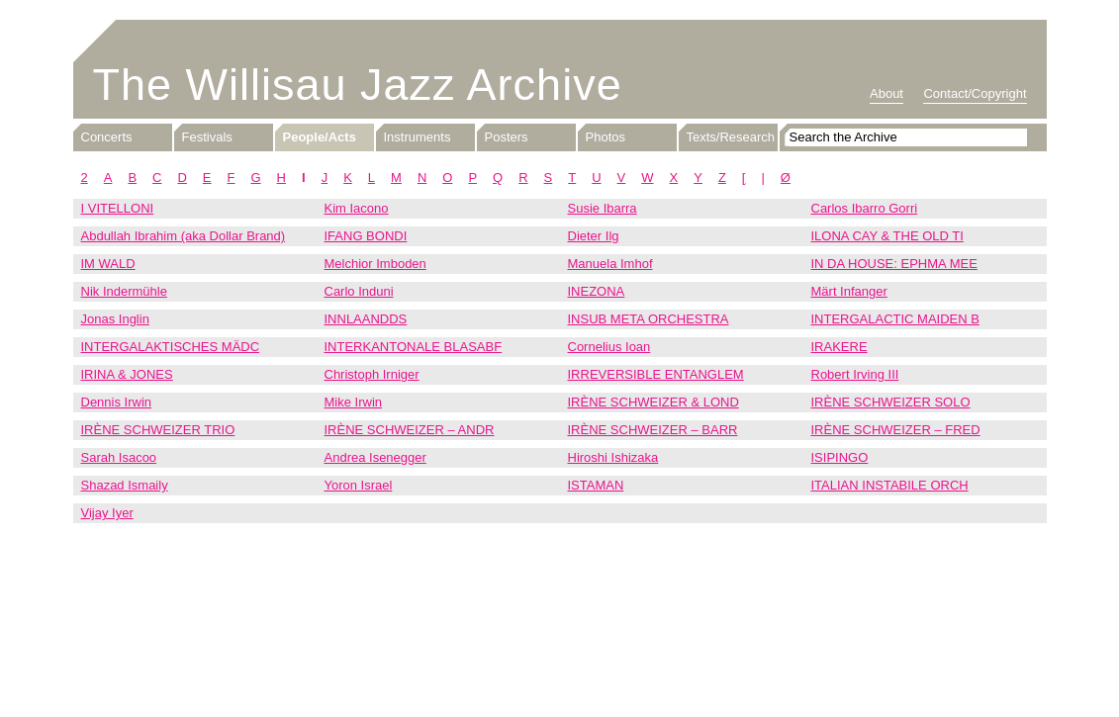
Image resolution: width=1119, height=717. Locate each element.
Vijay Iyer (107, 512)
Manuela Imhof (610, 263)
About (886, 93)
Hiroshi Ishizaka (613, 457)
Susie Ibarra (602, 208)
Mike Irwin (354, 402)
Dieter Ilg (593, 235)
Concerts (107, 137)
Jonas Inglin (115, 319)
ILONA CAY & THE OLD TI (887, 235)
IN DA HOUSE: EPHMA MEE (894, 263)
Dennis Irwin (116, 402)
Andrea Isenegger (375, 457)
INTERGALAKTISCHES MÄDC (170, 346)
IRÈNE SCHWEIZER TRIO (158, 429)
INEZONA (596, 291)
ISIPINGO (840, 457)
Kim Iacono (357, 208)
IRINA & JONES (127, 374)
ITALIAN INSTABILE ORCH (890, 485)
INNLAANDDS (366, 319)
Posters (506, 137)
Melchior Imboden (375, 263)
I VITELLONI (117, 208)
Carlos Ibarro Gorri (864, 208)
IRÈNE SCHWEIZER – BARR (653, 429)
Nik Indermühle (124, 291)
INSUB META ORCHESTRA (648, 319)
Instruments (417, 137)
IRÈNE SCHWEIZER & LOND (653, 402)
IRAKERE (839, 346)
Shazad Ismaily (124, 485)
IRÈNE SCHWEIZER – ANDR (410, 429)
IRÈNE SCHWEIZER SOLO (891, 402)
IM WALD (108, 263)
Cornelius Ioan (609, 346)
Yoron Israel (359, 485)
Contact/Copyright (974, 93)
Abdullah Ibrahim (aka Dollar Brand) (183, 235)
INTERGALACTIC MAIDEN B (895, 319)
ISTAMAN (596, 485)
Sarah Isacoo (119, 457)
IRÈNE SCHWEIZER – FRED (895, 429)
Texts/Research (731, 137)
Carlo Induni (359, 291)
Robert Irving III (855, 374)
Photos (605, 137)
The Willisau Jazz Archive (357, 84)
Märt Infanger (849, 291)
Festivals (207, 137)
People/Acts (319, 137)
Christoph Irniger (372, 374)
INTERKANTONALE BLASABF (414, 346)
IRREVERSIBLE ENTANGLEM (656, 374)
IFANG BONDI (366, 235)
